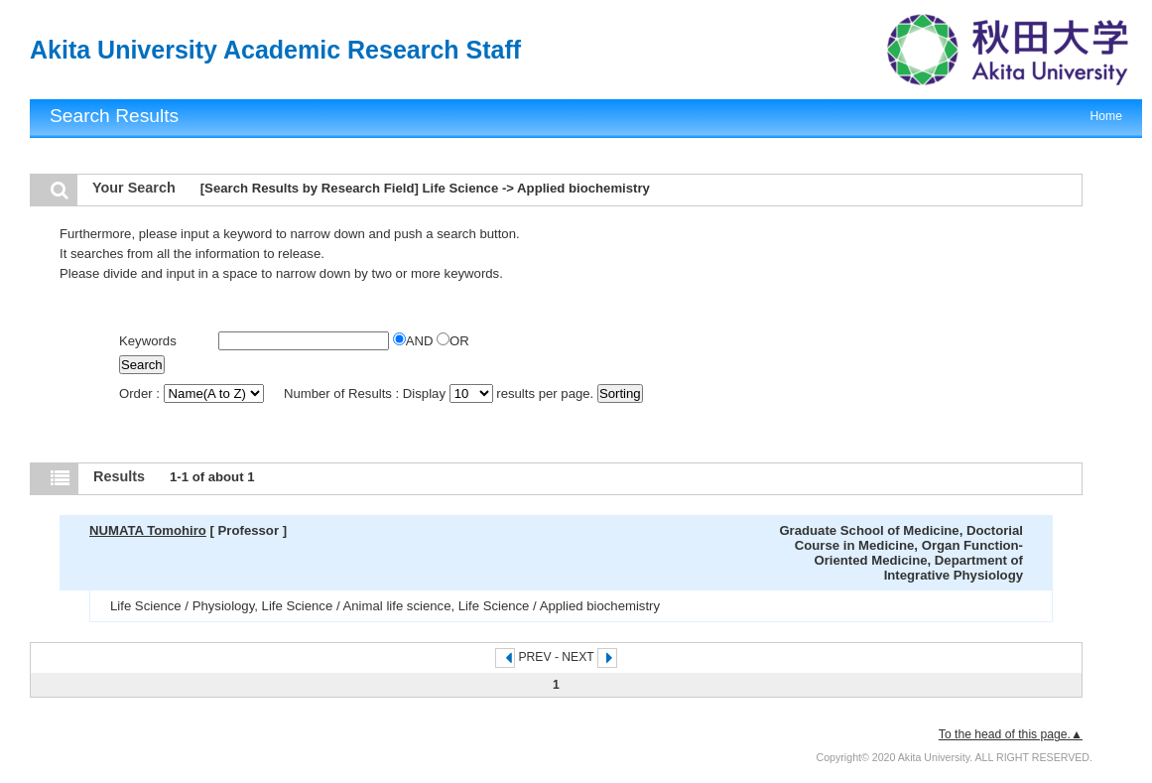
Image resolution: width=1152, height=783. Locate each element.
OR (453, 340)
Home (1106, 116)
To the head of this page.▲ (1011, 734)
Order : (193, 393)
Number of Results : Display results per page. (440, 393)
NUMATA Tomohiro (147, 530)
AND (415, 340)
